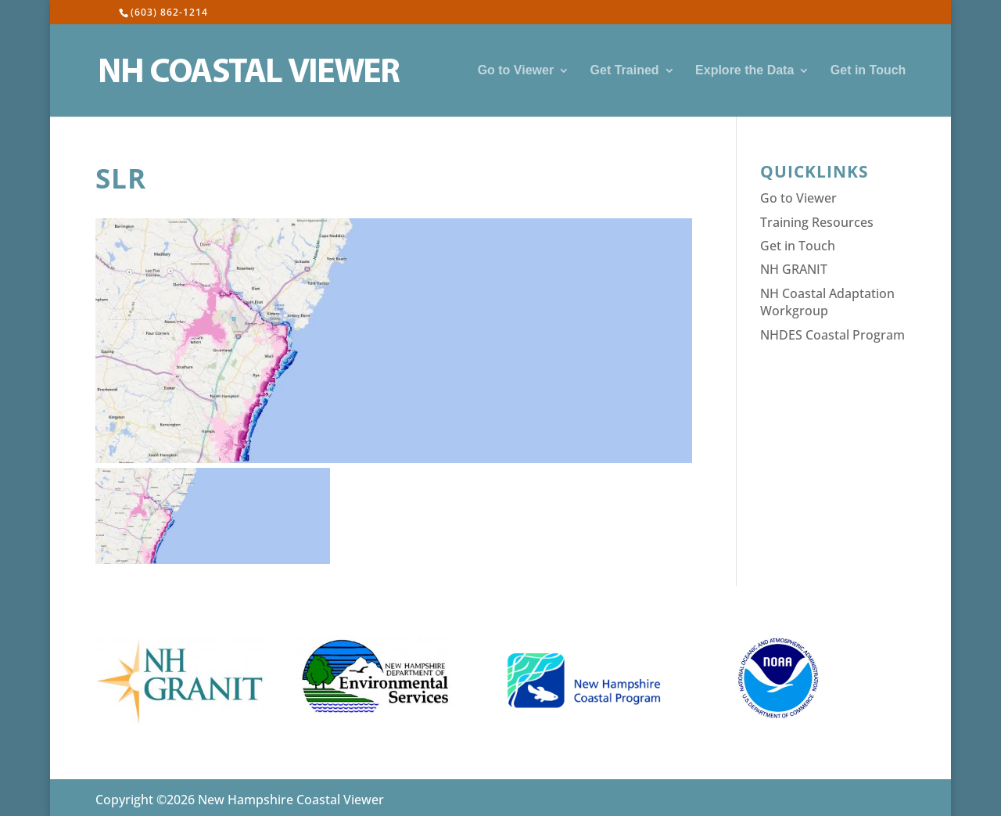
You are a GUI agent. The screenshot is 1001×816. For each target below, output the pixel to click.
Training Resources (817, 222)
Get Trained (624, 71)
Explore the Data (744, 71)
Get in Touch (868, 71)
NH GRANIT (793, 269)
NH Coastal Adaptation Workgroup (827, 302)
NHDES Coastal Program (832, 334)
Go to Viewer (516, 71)
